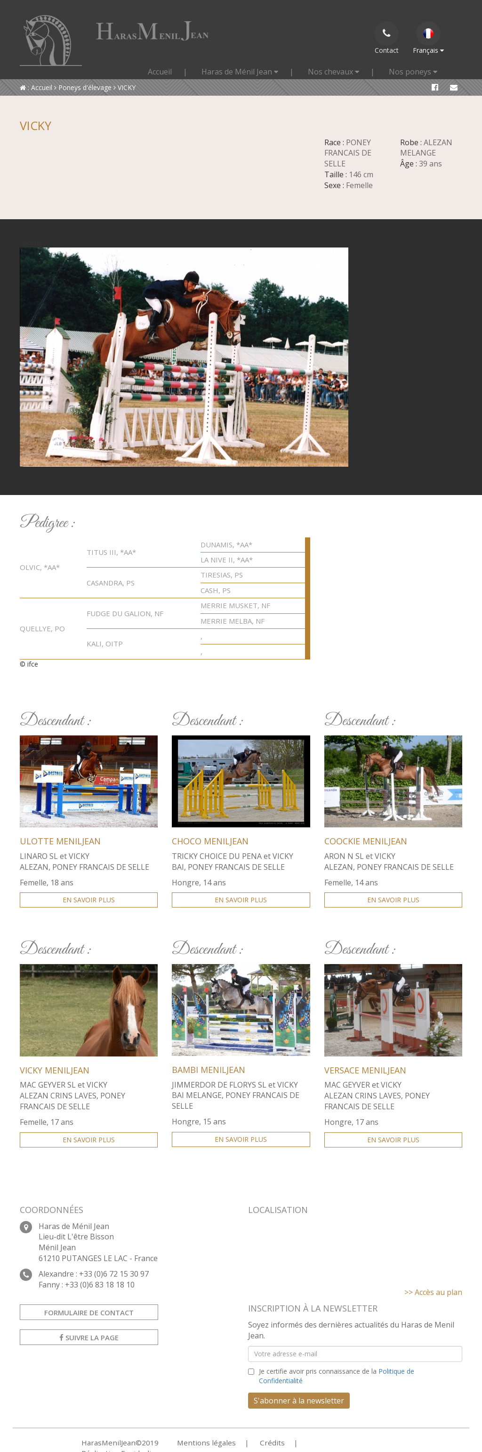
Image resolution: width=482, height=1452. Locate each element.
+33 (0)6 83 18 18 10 (100, 1284)
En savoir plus (89, 899)
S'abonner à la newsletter (299, 1400)
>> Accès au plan (433, 1292)
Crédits (254, 1442)
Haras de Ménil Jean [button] (239, 71)
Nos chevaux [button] (333, 71)
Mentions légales (194, 1442)
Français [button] (428, 38)
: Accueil (36, 87)
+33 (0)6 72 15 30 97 (114, 1274)
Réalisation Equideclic (321, 1442)
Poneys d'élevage (83, 87)
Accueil (160, 71)
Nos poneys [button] (413, 71)
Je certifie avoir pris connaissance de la (336, 1376)
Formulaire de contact (89, 1312)
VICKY (124, 87)
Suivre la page (89, 1337)
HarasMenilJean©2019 (115, 1442)
